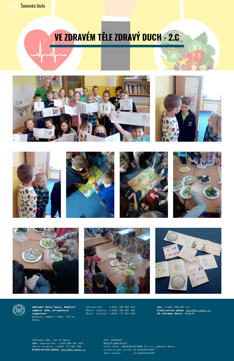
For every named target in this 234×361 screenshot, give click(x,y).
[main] (117, 35)
